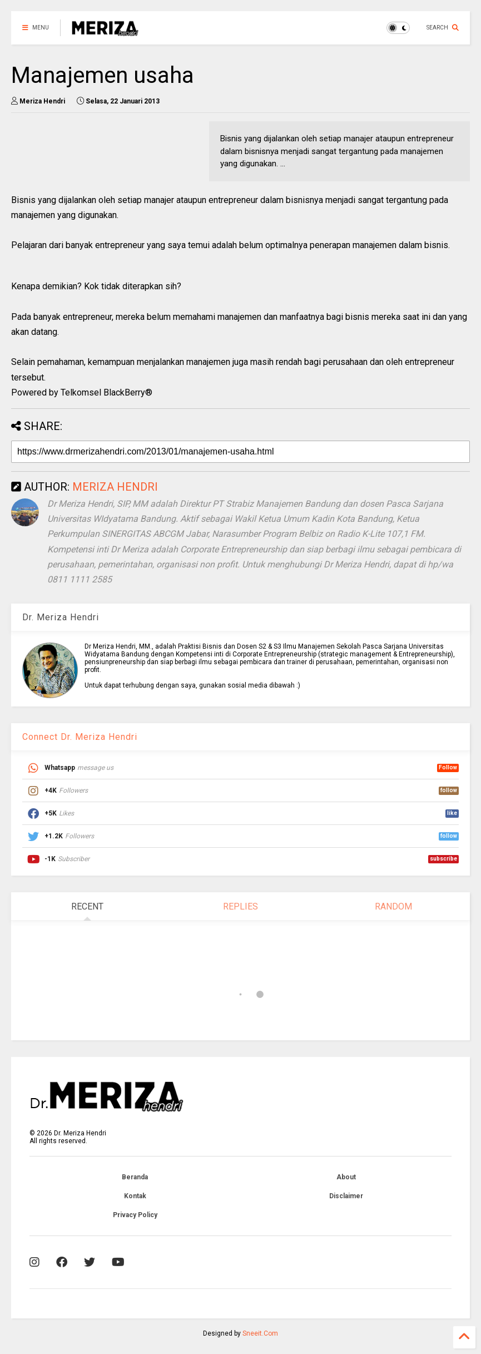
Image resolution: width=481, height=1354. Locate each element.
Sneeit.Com (260, 1333)
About (346, 1177)
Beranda (135, 1177)
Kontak (135, 1196)
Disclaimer (346, 1196)
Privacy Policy (135, 1215)
